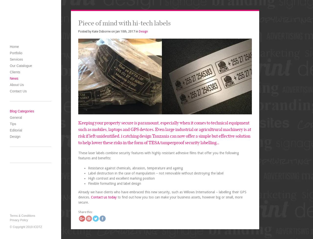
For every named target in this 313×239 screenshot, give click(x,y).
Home (14, 47)
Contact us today (104, 197)
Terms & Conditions (22, 215)
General (16, 118)
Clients (15, 72)
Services (16, 59)
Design (15, 137)
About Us (17, 85)
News (14, 78)
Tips (13, 124)
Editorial (16, 130)
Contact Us (18, 91)
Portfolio (16, 53)
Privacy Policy (19, 220)
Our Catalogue (21, 66)
